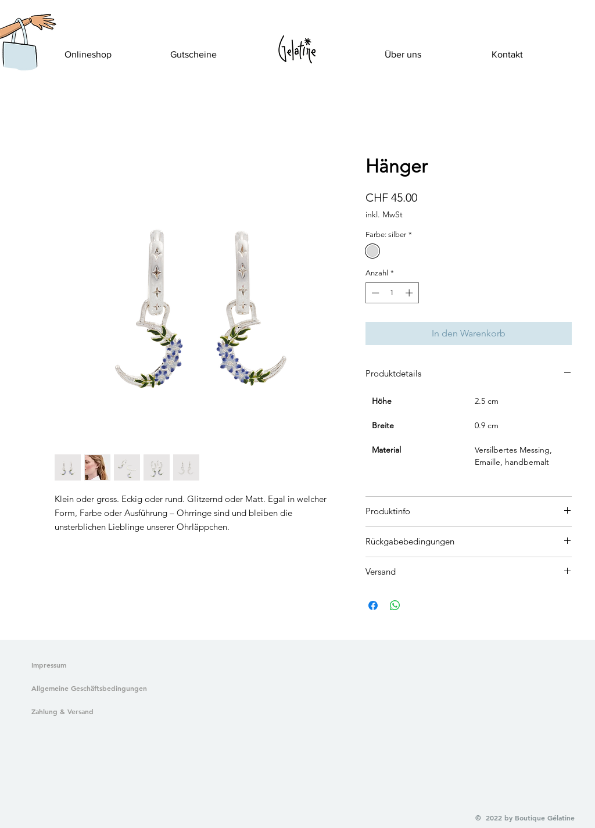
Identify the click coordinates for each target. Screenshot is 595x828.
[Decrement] (374, 293)
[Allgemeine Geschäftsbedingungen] (87, 688)
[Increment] (410, 293)
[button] (19, 55)
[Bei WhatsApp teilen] (395, 605)
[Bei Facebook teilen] (373, 605)
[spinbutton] (392, 293)
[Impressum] (49, 665)
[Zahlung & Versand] (87, 711)
